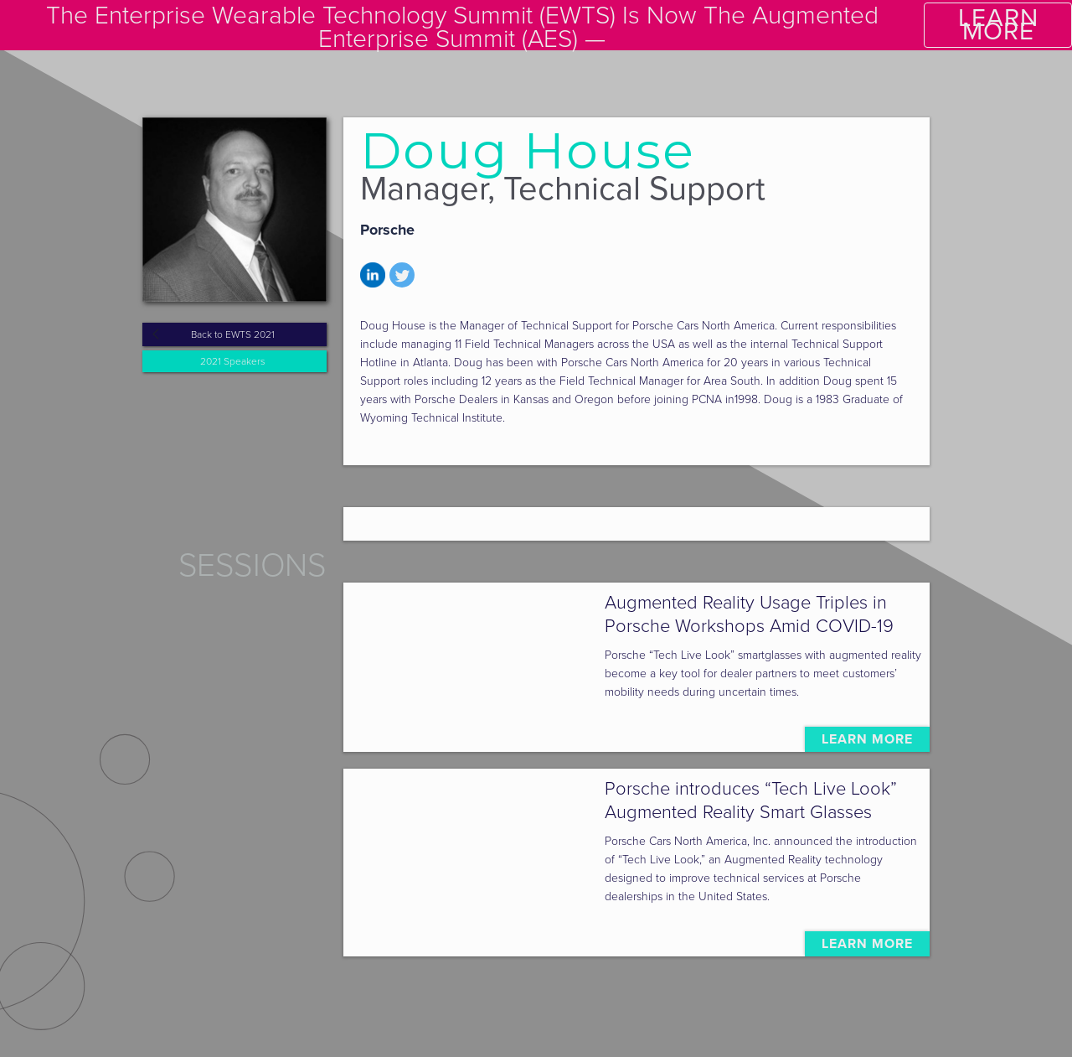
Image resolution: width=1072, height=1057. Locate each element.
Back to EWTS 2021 (233, 334)
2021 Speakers (232, 361)
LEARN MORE (998, 25)
